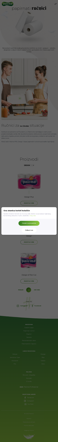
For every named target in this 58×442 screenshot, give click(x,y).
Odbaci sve (29, 230)
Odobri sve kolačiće (29, 223)
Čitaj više (33, 215)
